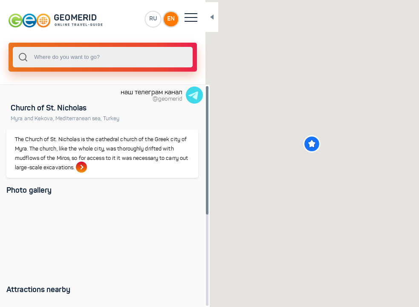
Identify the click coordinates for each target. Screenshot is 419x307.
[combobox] (89, 57)
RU (126, 19)
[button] (299, 144)
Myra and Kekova (33, 118)
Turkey (111, 118)
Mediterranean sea (79, 118)
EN (144, 19)
